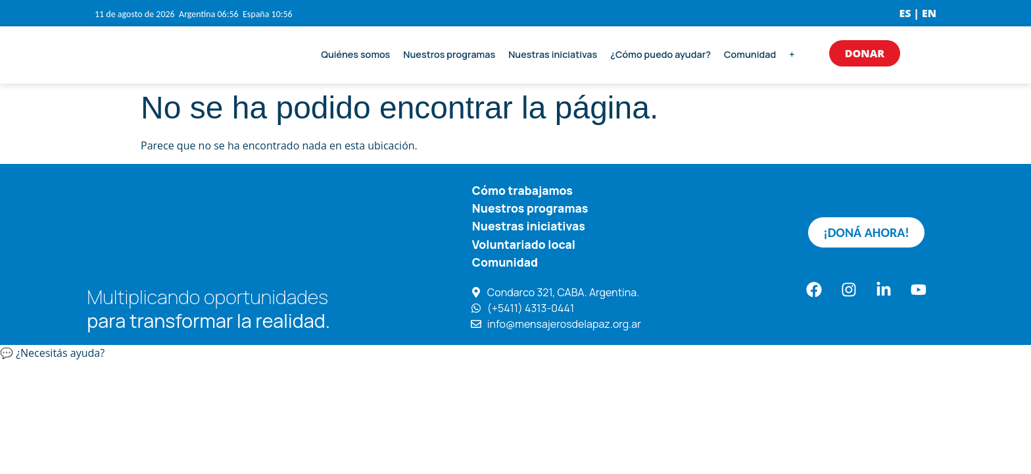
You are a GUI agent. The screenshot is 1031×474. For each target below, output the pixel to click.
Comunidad (750, 54)
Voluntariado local (523, 243)
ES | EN (917, 13)
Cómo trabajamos (522, 190)
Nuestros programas (449, 54)
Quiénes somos (355, 54)
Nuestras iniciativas (552, 54)
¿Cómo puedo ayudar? (660, 54)
